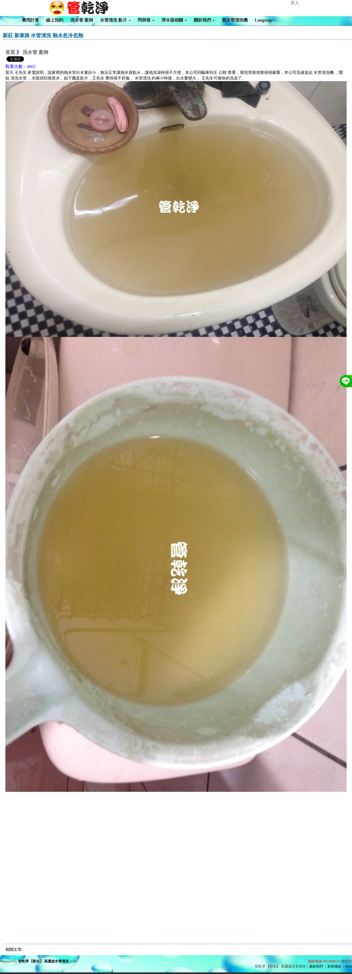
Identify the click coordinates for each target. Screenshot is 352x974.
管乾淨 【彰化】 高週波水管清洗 (43, 961)
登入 (295, 3)
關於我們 (204, 20)
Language (265, 20)
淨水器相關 (174, 20)
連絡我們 (316, 966)
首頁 (10, 52)
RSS (349, 966)
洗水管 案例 (81, 20)
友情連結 (334, 966)
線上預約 (54, 20)
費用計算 (30, 20)
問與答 (146, 20)
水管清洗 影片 (115, 20)
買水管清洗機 (235, 20)
